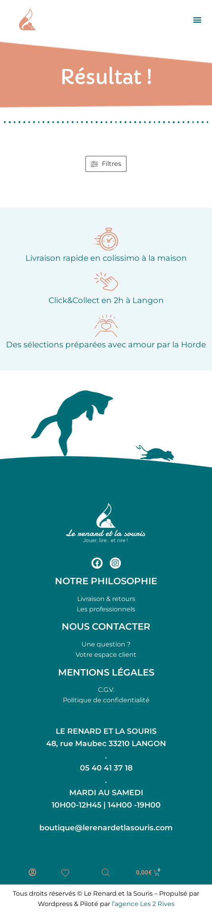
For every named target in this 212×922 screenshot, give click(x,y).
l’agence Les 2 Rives (143, 904)
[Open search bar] (106, 873)
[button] (197, 19)
